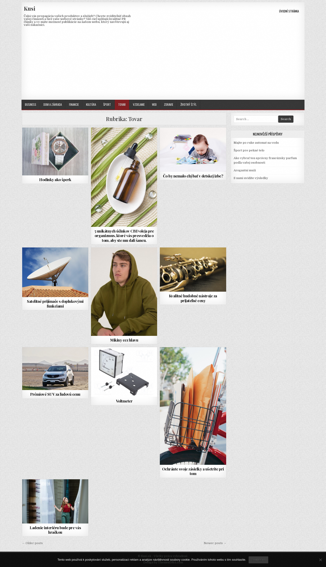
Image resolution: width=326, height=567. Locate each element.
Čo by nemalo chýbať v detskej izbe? (193, 175)
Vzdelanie (139, 104)
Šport (107, 104)
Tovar (122, 104)
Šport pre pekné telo (249, 150)
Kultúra (91, 104)
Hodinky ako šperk (55, 179)
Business (30, 104)
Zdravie (168, 104)
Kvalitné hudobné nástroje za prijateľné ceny (193, 298)
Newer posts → (215, 543)
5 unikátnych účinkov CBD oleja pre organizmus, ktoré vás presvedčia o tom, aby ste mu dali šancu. (124, 235)
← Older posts (32, 543)
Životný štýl (188, 104)
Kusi (29, 8)
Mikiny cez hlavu (124, 339)
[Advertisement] (163, 65)
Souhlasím (258, 559)
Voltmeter (124, 400)
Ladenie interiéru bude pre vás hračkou (55, 530)
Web (154, 104)
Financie (74, 104)
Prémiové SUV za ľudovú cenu (55, 394)
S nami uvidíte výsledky (251, 178)
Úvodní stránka (289, 11)
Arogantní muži (245, 170)
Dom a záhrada (52, 104)
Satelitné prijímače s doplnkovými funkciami (55, 303)
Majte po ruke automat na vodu (256, 142)
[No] (320, 559)
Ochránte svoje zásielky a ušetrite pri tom (193, 471)
